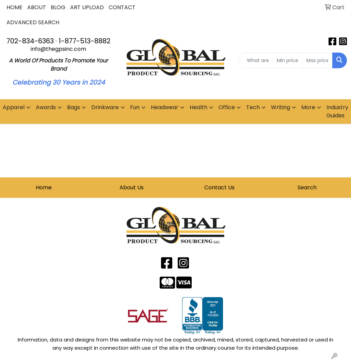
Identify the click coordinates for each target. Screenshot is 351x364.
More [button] (308, 107)
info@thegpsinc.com (58, 49)
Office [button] (227, 107)
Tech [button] (253, 107)
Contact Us (219, 187)
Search (307, 187)
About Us (131, 187)
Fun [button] (135, 107)
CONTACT (122, 7)
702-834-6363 (30, 41)
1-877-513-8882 (85, 41)
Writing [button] (280, 107)
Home (44, 187)
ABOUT (36, 7)
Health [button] (198, 107)
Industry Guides (337, 111)
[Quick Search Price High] (318, 60)
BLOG (58, 7)
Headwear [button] (164, 107)
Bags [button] (73, 107)
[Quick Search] (255, 60)
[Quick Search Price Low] (288, 60)
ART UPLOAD (87, 7)
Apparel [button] (14, 107)
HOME (14, 7)
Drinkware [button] (105, 107)
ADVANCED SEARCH (32, 22)
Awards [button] (46, 107)
